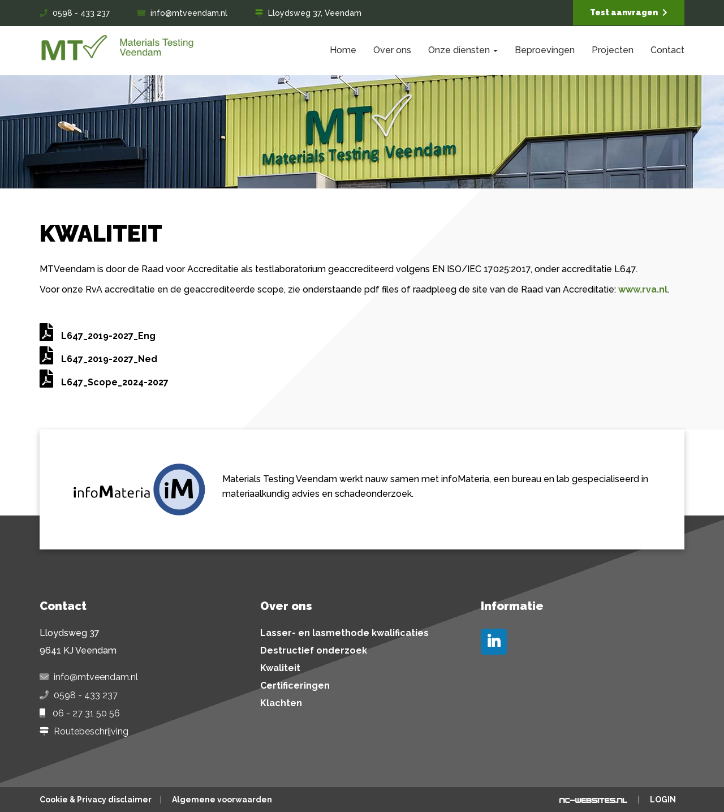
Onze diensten (463, 50)
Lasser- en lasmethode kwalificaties (344, 633)
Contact (667, 50)
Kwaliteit (280, 668)
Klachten (281, 703)
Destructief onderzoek (313, 650)
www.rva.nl (642, 289)
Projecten (613, 50)
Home (343, 50)
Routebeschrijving (91, 731)
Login (663, 800)
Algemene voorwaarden (222, 800)
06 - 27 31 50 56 (86, 713)
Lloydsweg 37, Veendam (314, 13)
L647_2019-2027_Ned (98, 359)
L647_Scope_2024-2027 (104, 382)
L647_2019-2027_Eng (98, 335)
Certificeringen (295, 685)
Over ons (392, 50)
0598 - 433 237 (81, 13)
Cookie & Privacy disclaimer (96, 800)
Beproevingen (545, 50)
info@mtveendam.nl (188, 13)
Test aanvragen (628, 12)
